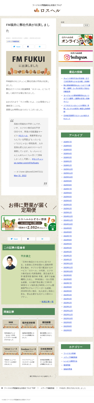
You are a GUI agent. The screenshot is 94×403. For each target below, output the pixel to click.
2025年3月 (68, 205)
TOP (19, 388)
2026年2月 (68, 161)
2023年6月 (68, 287)
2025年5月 (68, 197)
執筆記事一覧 (48, 302)
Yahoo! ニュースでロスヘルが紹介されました (10, 362)
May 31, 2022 (20, 176)
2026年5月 (68, 150)
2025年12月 (68, 169)
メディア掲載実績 (13, 41)
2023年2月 (68, 303)
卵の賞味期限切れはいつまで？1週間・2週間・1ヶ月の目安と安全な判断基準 (77, 88)
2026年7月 (68, 142)
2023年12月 (68, 263)
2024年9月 (68, 228)
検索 (62, 22)
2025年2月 (68, 208)
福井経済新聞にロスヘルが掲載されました (28, 335)
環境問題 (67, 365)
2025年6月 (68, 193)
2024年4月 (68, 248)
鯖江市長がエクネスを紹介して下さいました (43, 376)
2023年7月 (68, 283)
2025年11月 (68, 173)
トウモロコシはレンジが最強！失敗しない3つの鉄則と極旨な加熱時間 (77, 108)
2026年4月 (68, 153)
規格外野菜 (68, 369)
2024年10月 (68, 224)
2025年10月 (68, 177)
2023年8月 (68, 279)
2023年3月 (68, 299)
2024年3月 (68, 252)
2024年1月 (68, 259)
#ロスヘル (23, 136)
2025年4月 (68, 201)
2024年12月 (68, 216)
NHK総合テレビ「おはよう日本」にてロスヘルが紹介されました (10, 336)
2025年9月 (68, 181)
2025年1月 (68, 212)
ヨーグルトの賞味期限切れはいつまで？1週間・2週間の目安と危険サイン (76, 98)
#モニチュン (37, 159)
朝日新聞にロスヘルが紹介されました (46, 335)
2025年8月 (68, 185)
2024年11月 (68, 220)
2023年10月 (68, 271)
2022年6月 (68, 326)
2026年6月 (68, 146)
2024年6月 (68, 240)
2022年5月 (68, 330)
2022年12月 (68, 311)
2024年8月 (68, 232)
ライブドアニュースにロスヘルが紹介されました (28, 362)
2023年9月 (68, 275)
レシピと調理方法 (70, 361)
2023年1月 (68, 307)
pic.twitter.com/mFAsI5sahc (26, 163)
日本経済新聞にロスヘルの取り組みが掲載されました (46, 362)
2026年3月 (68, 157)
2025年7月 (68, 189)
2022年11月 (68, 315)
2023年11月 (68, 267)
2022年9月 (68, 322)
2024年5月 (68, 244)
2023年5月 (68, 291)
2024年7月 (68, 236)
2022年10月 (68, 318)
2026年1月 (68, 165)
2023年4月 (68, 295)
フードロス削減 (70, 353)
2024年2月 (68, 256)
